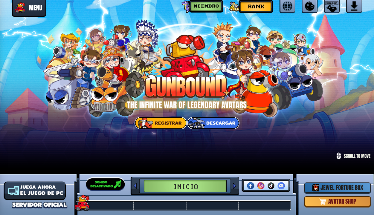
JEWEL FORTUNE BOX (337, 187)
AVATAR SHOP (337, 201)
